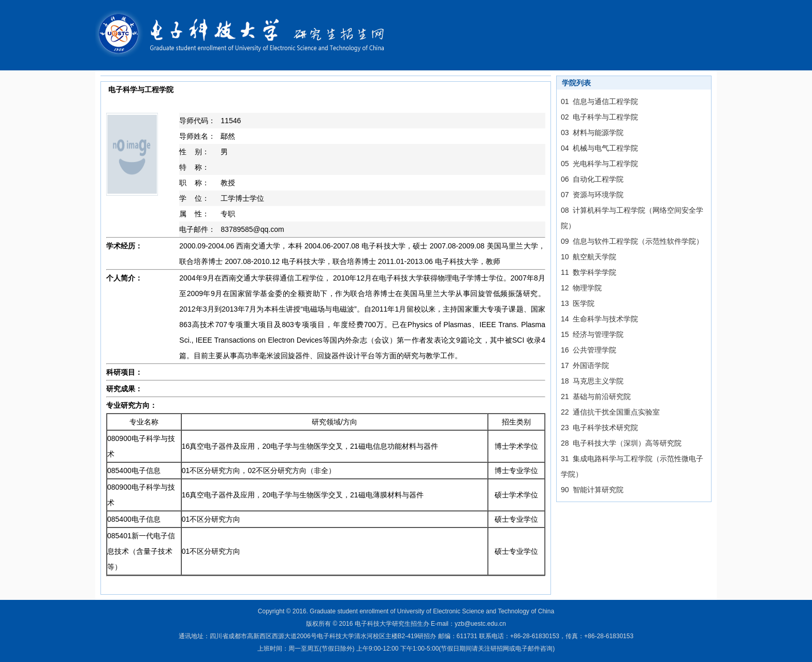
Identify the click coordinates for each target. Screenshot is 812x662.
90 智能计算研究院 (592, 490)
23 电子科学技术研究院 (599, 427)
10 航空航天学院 (588, 257)
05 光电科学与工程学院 (599, 163)
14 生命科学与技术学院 (599, 319)
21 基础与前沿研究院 (596, 396)
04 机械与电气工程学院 (599, 148)
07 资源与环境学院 (592, 194)
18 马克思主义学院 (592, 381)
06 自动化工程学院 (592, 179)
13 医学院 (577, 303)
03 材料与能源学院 (592, 132)
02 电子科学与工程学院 (599, 117)
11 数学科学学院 (588, 272)
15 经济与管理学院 (592, 334)
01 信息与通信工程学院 (599, 101)
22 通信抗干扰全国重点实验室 (610, 412)
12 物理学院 (581, 288)
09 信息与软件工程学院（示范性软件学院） (632, 241)
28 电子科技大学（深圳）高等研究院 (621, 443)
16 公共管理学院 (588, 350)
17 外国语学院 (585, 365)
